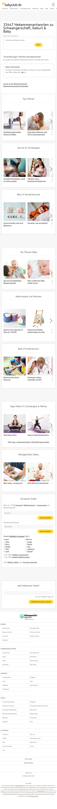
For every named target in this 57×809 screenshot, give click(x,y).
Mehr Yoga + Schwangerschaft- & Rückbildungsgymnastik (28, 442)
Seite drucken (28, 759)
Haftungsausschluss (33, 796)
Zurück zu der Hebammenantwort (15, 84)
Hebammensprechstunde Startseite (15, 86)
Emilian (7, 547)
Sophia (29, 544)
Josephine (30, 549)
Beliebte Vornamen (17, 536)
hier (22, 72)
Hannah (30, 551)
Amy (28, 547)
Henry (7, 544)
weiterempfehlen (28, 763)
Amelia (29, 542)
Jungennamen (42, 505)
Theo (7, 549)
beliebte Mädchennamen (21, 557)
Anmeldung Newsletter (28, 776)
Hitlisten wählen (13, 562)
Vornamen (19, 505)
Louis (7, 551)
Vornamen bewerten (30, 562)
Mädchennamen (29, 505)
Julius (7, 542)
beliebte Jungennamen (20, 555)
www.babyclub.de (19, 785)
